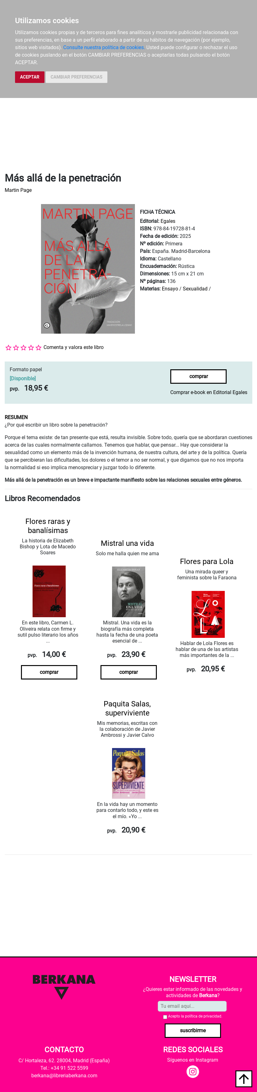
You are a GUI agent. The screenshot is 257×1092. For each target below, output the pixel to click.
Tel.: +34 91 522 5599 (64, 1068)
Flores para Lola (207, 561)
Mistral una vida (127, 543)
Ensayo (170, 289)
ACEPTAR (29, 76)
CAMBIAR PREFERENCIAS (76, 76)
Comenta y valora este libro (74, 347)
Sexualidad (195, 289)
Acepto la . (195, 1016)
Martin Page (18, 190)
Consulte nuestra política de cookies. (104, 47)
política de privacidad (203, 1016)
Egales (168, 221)
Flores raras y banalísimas (47, 526)
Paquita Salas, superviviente (127, 708)
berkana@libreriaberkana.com (64, 1076)
